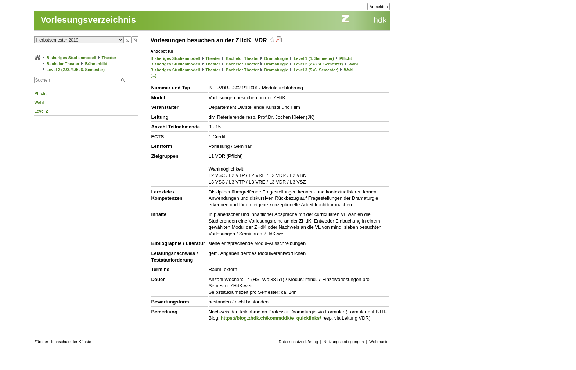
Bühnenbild (96, 63)
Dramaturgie (276, 58)
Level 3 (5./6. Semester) (316, 70)
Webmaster (379, 341)
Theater (109, 58)
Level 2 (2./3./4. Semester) (318, 64)
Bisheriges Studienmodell (71, 58)
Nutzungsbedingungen (343, 341)
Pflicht (40, 93)
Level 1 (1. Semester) (314, 58)
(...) (153, 75)
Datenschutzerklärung (298, 341)
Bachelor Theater (62, 63)
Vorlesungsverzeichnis (88, 20)
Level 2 (41, 111)
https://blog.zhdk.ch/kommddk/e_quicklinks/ (271, 318)
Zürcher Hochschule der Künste (62, 341)
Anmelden (379, 6)
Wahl (39, 102)
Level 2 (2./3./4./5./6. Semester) (75, 69)
